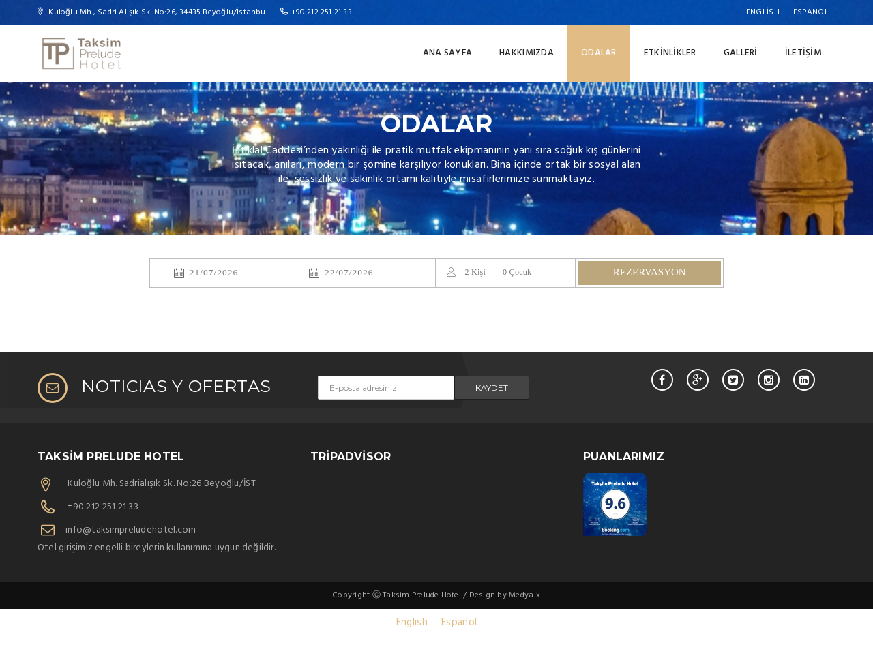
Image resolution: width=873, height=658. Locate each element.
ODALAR (599, 53)
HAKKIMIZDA (526, 53)
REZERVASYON (649, 272)
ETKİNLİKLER (670, 53)
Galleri (741, 53)
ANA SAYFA (448, 53)
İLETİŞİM (803, 53)
